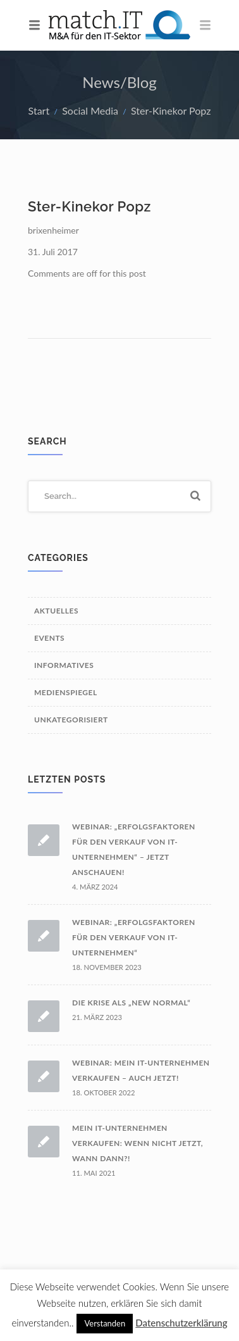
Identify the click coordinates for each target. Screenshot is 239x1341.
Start (39, 110)
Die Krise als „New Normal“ (131, 1002)
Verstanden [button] (104, 1323)
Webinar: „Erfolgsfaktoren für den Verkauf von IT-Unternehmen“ (133, 937)
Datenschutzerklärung (181, 1322)
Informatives (64, 665)
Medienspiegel (65, 692)
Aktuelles (56, 610)
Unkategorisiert (71, 719)
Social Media (90, 110)
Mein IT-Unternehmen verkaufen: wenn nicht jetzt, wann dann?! (137, 1143)
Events (49, 638)
